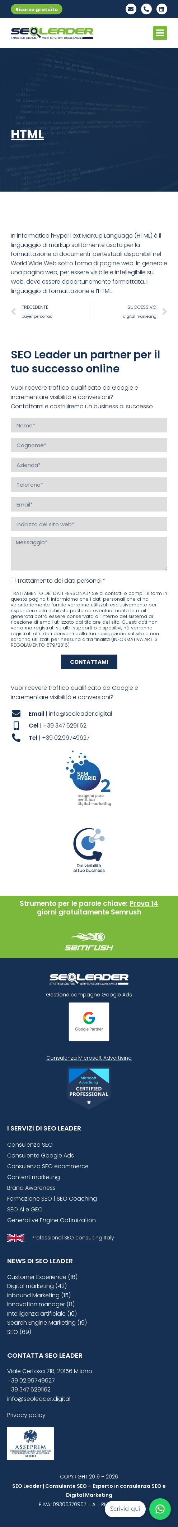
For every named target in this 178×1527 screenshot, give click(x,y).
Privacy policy (26, 1415)
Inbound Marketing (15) (39, 1295)
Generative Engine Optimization (51, 1220)
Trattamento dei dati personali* (61, 581)
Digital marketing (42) (37, 1286)
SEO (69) (19, 1332)
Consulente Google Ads (40, 1155)
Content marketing (33, 1177)
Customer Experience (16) (42, 1277)
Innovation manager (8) (41, 1304)
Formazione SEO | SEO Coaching (52, 1198)
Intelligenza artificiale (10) (42, 1314)
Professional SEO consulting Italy (73, 1237)
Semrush (126, 912)
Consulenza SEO (30, 1145)
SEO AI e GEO (25, 1209)
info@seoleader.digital (38, 1399)
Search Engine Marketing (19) (47, 1323)
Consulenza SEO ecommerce (48, 1166)
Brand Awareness (31, 1188)
